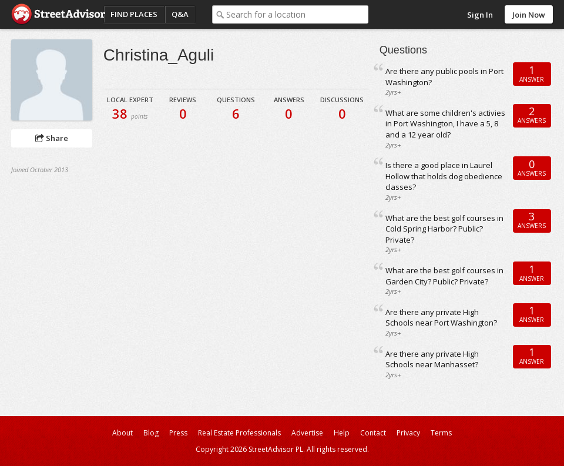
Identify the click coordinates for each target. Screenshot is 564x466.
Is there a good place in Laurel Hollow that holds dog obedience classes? (443, 176)
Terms (441, 433)
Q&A (180, 14)
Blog (151, 433)
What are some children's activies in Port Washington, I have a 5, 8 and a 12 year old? (445, 124)
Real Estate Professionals (239, 433)
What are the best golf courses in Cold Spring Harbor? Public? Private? (444, 229)
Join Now (528, 14)
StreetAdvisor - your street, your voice (58, 14)
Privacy (408, 433)
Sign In (480, 14)
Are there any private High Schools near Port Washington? (441, 317)
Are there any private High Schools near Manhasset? (432, 359)
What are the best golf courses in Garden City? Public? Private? (444, 276)
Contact (373, 433)
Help (342, 433)
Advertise (307, 433)
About (122, 433)
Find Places (133, 14)
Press (178, 433)
